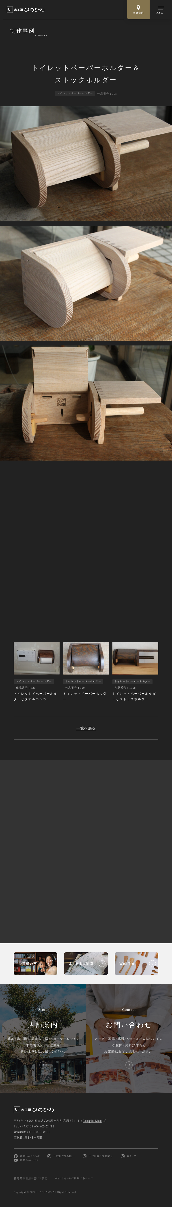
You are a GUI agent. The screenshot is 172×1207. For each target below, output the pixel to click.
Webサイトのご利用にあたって (74, 1178)
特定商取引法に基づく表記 (30, 1178)
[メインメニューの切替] (161, 9)
